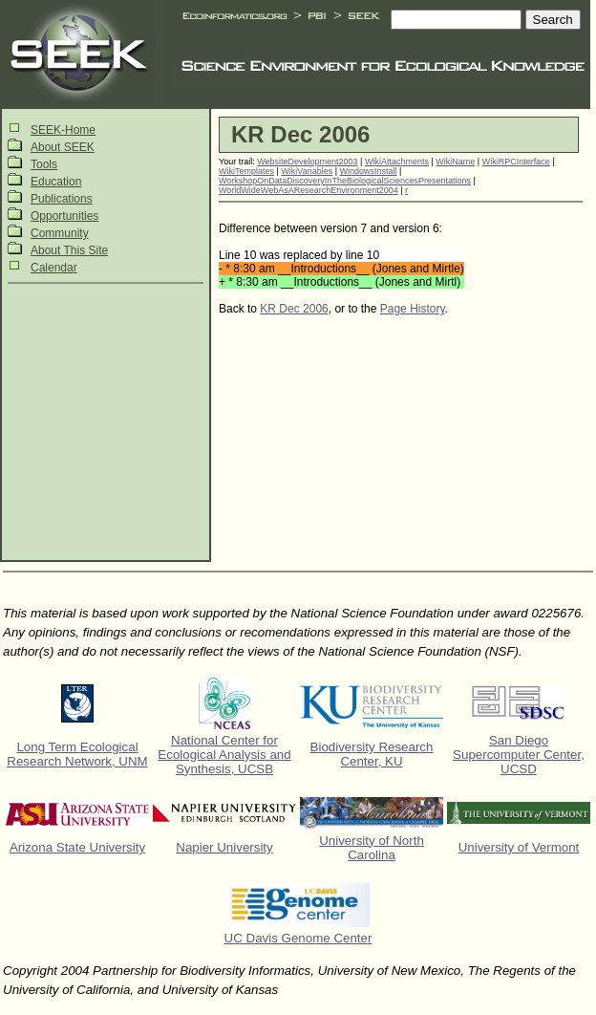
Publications (62, 198)
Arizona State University (77, 847)
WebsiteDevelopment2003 (307, 161)
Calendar (54, 267)
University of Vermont (519, 847)
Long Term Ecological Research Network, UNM (77, 754)
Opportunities (64, 216)
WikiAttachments (397, 161)
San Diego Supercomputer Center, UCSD (519, 754)
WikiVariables (306, 171)
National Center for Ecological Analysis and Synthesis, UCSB (224, 754)
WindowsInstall (368, 171)
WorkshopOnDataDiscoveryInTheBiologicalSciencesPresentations (345, 180)
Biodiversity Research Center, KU (372, 754)
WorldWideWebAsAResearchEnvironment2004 (308, 190)
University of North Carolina (371, 847)
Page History (412, 308)
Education (56, 181)
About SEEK (63, 147)
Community (60, 233)
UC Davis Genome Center (298, 938)
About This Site (69, 250)
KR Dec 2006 (294, 308)
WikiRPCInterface (516, 161)
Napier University (224, 847)
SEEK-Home (63, 130)
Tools (44, 164)
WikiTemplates (246, 171)
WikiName (455, 161)
